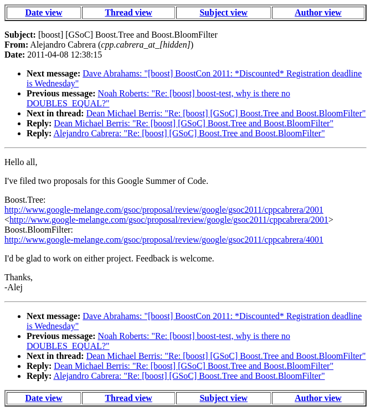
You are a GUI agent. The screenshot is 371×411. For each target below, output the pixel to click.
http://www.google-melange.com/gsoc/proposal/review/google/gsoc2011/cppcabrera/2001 (163, 209)
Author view (318, 12)
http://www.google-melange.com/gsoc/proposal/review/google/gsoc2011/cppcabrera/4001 (163, 239)
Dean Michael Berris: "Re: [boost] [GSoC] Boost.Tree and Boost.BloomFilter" (226, 113)
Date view (43, 12)
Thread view (128, 12)
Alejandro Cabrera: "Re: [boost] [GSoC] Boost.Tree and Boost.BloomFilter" (188, 133)
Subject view (223, 12)
